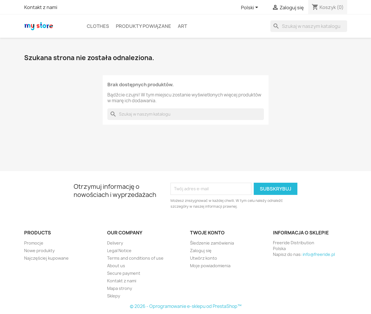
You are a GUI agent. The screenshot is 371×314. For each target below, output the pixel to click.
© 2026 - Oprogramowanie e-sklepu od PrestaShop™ (186, 306)
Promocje (33, 243)
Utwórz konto (203, 258)
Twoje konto (207, 232)
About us (116, 265)
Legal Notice (119, 250)
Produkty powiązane (143, 26)
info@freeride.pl (319, 254)
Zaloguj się (201, 250)
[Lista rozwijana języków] (250, 7)
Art (182, 26)
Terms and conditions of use (135, 258)
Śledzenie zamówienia (212, 243)
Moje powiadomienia (210, 265)
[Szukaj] (308, 26)
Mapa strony (119, 288)
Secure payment (123, 273)
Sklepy (113, 296)
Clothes (98, 26)
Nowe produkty (39, 250)
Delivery (115, 243)
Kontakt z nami (40, 7)
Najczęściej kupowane (46, 258)
